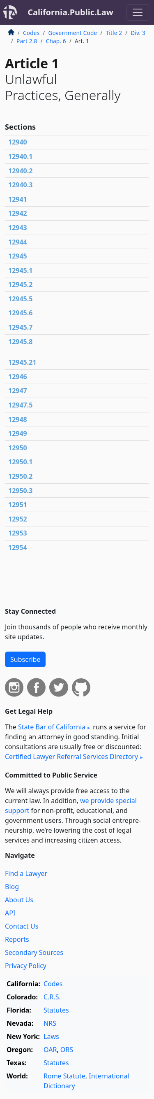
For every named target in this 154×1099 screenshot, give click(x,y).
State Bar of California (51, 726)
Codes (31, 33)
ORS (66, 1049)
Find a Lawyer (26, 873)
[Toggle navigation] (137, 12)
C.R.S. (52, 996)
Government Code (72, 33)
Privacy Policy (25, 965)
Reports (17, 939)
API (10, 912)
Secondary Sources (34, 952)
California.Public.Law (70, 12)
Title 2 (114, 33)
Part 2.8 (26, 41)
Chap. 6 (56, 41)
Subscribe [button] (25, 659)
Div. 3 (138, 33)
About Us (19, 899)
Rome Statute (64, 1075)
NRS (50, 1023)
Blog (12, 886)
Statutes (56, 1010)
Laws (51, 1036)
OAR (50, 1049)
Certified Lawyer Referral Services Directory (71, 756)
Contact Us (21, 926)
